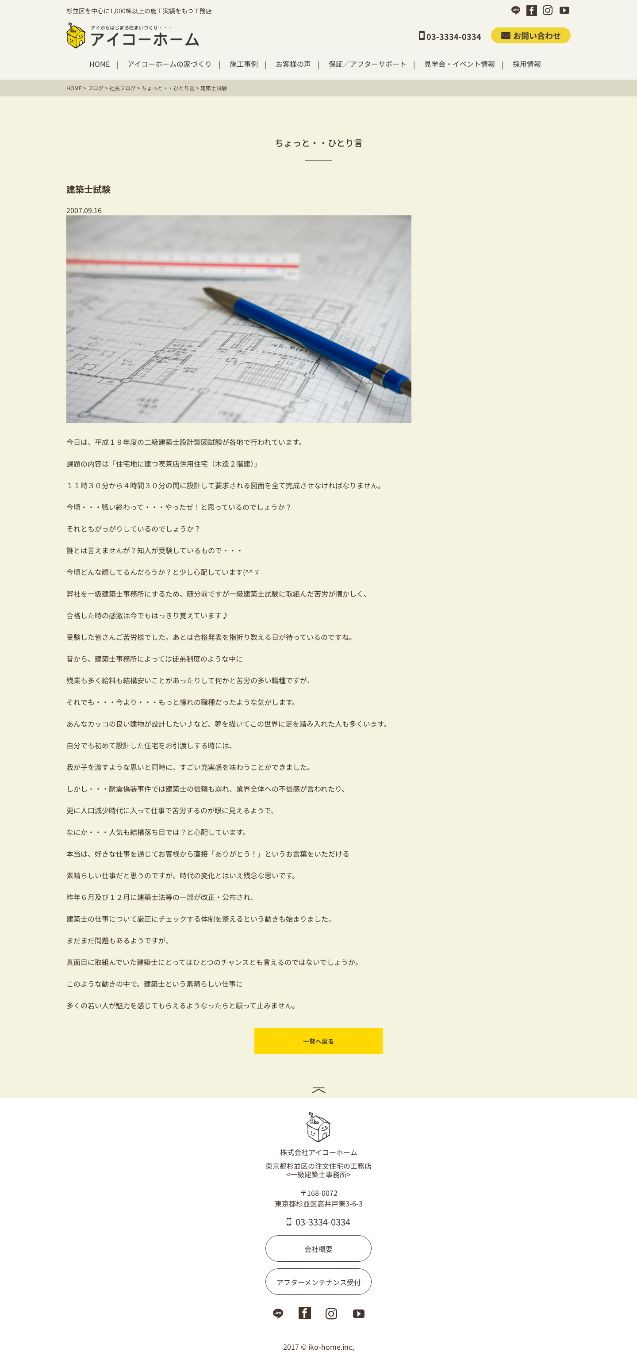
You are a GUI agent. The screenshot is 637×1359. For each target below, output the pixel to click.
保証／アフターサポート (368, 64)
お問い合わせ (531, 35)
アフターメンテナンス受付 (318, 1282)
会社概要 (318, 1249)
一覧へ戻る (318, 1041)
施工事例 (244, 64)
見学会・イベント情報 (459, 64)
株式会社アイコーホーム (318, 1134)
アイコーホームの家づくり (169, 64)
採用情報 (527, 64)
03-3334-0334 (318, 1221)
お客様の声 (293, 64)
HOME (99, 64)
